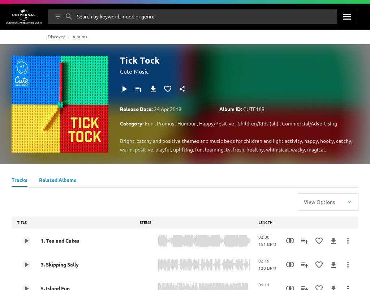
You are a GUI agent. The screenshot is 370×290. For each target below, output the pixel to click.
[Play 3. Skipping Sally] (26, 264)
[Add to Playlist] (138, 89)
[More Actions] (348, 240)
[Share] (182, 89)
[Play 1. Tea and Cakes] (26, 241)
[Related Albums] (57, 181)
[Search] (347, 17)
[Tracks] (19, 181)
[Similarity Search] (290, 240)
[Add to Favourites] (167, 89)
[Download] (153, 89)
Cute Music (134, 71)
